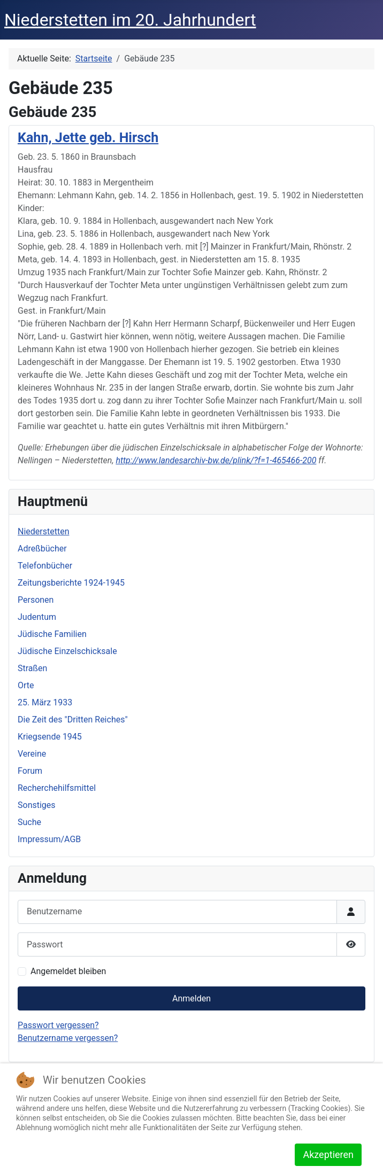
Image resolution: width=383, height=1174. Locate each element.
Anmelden (191, 998)
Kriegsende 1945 (50, 737)
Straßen (32, 668)
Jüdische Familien (52, 634)
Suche (29, 822)
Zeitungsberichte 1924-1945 (71, 583)
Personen (35, 600)
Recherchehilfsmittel (57, 788)
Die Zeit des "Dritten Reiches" (73, 719)
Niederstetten (43, 531)
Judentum (37, 617)
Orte (26, 685)
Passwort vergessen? (58, 1025)
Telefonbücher (45, 566)
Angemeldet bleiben (68, 971)
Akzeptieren (328, 1154)
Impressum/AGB (49, 839)
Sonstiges (37, 805)
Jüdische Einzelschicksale (67, 651)
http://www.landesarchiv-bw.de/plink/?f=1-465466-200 (216, 460)
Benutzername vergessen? (68, 1038)
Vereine (32, 754)
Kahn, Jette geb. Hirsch (88, 137)
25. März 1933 (45, 702)
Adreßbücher (42, 548)
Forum (30, 771)
